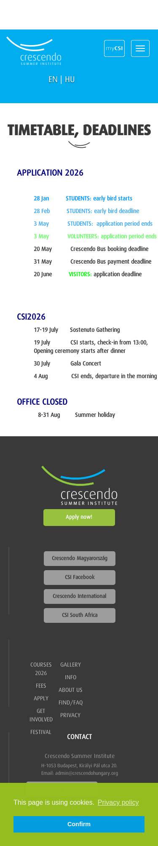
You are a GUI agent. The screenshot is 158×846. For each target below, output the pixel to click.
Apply (41, 699)
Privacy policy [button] (118, 802)
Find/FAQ (71, 703)
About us (71, 690)
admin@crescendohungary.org (86, 773)
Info (70, 678)
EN (53, 79)
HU (70, 79)
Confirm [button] (79, 824)
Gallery (70, 665)
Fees (41, 686)
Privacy (70, 715)
